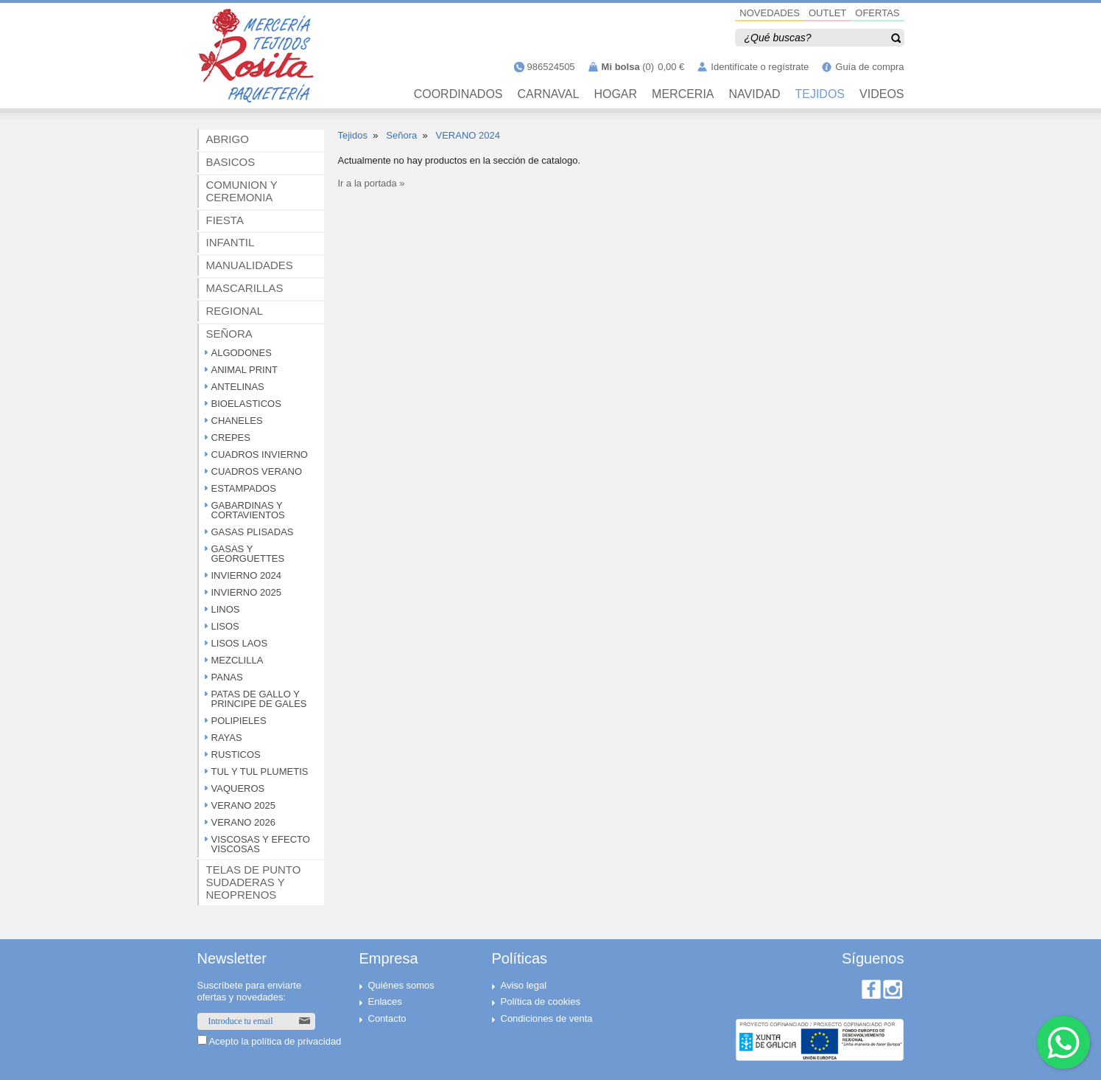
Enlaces (385, 1001)
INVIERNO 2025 (246, 592)
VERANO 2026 (243, 822)
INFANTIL (230, 242)
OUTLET (827, 12)
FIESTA (225, 220)
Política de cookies (540, 1001)
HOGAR (615, 94)
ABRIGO (227, 139)
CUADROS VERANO (257, 471)
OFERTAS (877, 12)
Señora (401, 135)
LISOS (225, 626)
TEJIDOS (820, 94)
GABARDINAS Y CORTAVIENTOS (248, 510)
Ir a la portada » (371, 183)
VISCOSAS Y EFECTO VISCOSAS (260, 844)
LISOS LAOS (239, 643)
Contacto (387, 1018)
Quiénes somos (401, 985)
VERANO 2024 (467, 135)
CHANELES (237, 420)
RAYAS (226, 737)
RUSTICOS (236, 754)
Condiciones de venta (547, 1018)
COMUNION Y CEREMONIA (242, 190)
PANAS (227, 677)
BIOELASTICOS (246, 403)
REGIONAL (235, 310)
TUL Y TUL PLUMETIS (260, 771)
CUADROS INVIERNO (259, 454)
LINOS (225, 609)
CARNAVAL (549, 94)
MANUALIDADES (249, 265)
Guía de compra (869, 66)
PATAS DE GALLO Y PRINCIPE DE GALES (259, 699)
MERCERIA (683, 94)
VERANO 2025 (243, 805)
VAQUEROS (238, 788)
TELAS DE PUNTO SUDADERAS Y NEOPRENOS (253, 882)
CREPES (230, 437)
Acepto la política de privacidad (274, 1041)
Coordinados (458, 94)
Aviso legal (524, 985)
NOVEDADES (769, 12)
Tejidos (352, 135)
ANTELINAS (237, 386)
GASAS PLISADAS (252, 531)
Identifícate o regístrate (760, 66)
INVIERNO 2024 (246, 575)
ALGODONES (241, 352)
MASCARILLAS (245, 288)
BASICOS (231, 162)
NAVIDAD (755, 94)
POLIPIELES (239, 720)
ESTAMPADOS (243, 488)
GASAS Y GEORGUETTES (248, 553)
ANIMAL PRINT (244, 369)
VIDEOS (881, 94)
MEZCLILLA (237, 660)
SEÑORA (229, 333)
